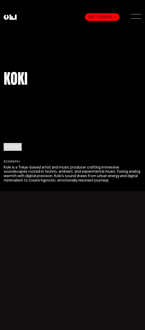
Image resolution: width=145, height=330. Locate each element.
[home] (10, 17)
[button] (133, 17)
